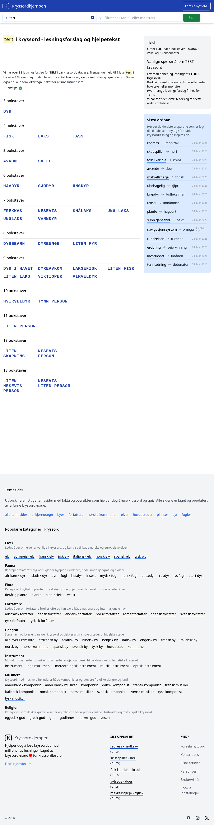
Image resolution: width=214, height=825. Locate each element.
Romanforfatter (135, 614)
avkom (10, 161)
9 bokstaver (13, 257)
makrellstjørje (158, 177)
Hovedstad (115, 646)
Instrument (14, 666)
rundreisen (155, 238)
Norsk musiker (82, 691)
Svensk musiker (142, 691)
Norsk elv (103, 556)
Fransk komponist (147, 685)
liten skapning (14, 353)
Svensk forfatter (192, 614)
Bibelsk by (90, 640)
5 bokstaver (13, 150)
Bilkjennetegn (42, 514)
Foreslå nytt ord (193, 746)
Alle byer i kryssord (19, 640)
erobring (154, 247)
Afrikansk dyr (15, 575)
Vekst (71, 594)
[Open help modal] (20, 87)
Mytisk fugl (108, 575)
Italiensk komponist (20, 691)
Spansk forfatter (163, 614)
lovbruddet (155, 256)
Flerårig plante (16, 594)
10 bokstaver (15, 290)
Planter (162, 514)
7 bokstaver (13, 200)
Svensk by (80, 646)
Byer (60, 514)
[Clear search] (92, 18)
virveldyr (85, 276)
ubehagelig (156, 185)
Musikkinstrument (114, 666)
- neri (123, 758)
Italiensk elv (82, 556)
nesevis (47, 210)
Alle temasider (16, 514)
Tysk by (97, 646)
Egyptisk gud (15, 717)
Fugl (64, 575)
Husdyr (76, 575)
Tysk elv (140, 556)
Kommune (135, 646)
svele (45, 161)
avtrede (153, 168)
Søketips (12, 88)
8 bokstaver (13, 232)
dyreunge (49, 243)
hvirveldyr (16, 301)
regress (153, 143)
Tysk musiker (15, 698)
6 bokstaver (13, 175)
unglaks (12, 218)
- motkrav (124, 746)
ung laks (118, 210)
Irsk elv (63, 556)
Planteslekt (54, 594)
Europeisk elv (24, 556)
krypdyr (153, 194)
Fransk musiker (176, 685)
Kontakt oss (190, 754)
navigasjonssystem (162, 229)
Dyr (175, 514)
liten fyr (85, 243)
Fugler (186, 514)
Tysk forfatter (15, 620)
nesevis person (47, 353)
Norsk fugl (129, 575)
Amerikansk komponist (23, 685)
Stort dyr (195, 575)
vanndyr (47, 218)
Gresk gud (37, 717)
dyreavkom (50, 268)
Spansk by (60, 646)
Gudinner (67, 717)
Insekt (91, 575)
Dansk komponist (115, 685)
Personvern (190, 771)
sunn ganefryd (158, 220)
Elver (125, 514)
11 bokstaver (15, 315)
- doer (121, 781)
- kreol (125, 769)
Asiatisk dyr (38, 575)
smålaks (82, 210)
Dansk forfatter (49, 614)
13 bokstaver (15, 340)
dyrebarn (14, 243)
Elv (7, 556)
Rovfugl (179, 575)
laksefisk (85, 268)
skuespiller (155, 151)
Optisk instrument (147, 666)
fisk (8, 136)
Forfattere (75, 514)
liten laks (16, 276)
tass (78, 136)
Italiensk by (188, 640)
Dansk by (129, 640)
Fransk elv (46, 556)
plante (152, 211)
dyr (7, 111)
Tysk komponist (170, 691)
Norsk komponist (53, 691)
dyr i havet (18, 268)
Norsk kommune (35, 646)
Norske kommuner (102, 514)
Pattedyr (148, 575)
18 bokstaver (15, 370)
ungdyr (81, 186)
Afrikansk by (48, 640)
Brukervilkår (190, 779)
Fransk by (168, 640)
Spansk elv (122, 556)
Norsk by (11, 646)
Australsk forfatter (19, 614)
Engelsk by (148, 640)
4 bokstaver (13, 125)
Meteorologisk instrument (75, 666)
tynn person (53, 301)
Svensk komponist (111, 691)
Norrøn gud (87, 717)
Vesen (105, 717)
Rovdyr (164, 575)
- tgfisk (126, 793)
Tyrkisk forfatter (42, 620)
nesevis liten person (54, 383)
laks (43, 136)
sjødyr (46, 186)
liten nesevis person (12, 386)
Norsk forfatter (107, 614)
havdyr (11, 186)
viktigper (50, 276)
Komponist (89, 685)
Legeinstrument (39, 666)
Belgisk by (110, 640)
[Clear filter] (140, 18)
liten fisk (120, 268)
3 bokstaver (13, 100)
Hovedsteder (143, 514)
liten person (19, 326)
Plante (36, 594)
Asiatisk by (70, 640)
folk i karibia (156, 160)
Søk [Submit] (191, 17)
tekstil (152, 203)
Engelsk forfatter (78, 614)
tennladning (156, 264)
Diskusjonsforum (18, 763)
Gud (52, 717)
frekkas (12, 210)
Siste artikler (190, 763)
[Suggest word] (196, 6)
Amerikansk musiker (61, 685)
